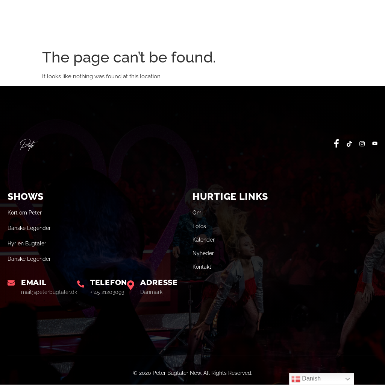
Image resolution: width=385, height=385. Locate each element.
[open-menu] (372, 24)
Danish (306, 378)
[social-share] (336, 143)
